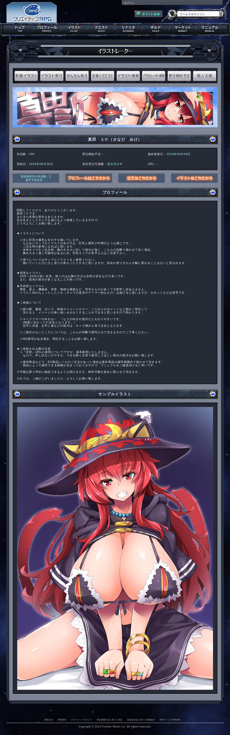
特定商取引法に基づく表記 (109, 720)
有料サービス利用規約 (170, 720)
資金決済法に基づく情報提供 (141, 720)
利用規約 (62, 720)
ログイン (129, 3)
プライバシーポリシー (81, 720)
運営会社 (49, 720)
